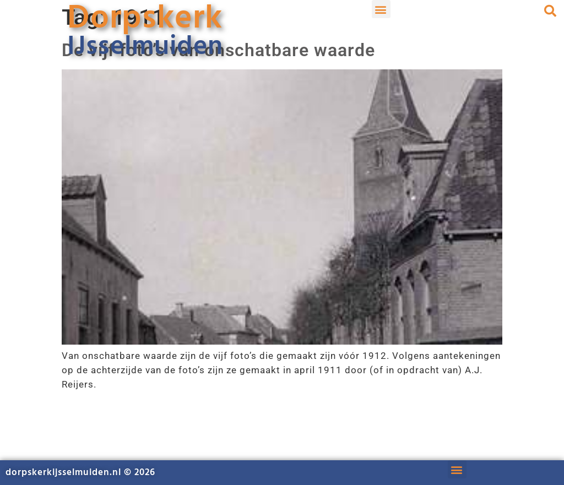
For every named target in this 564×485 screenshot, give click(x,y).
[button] (381, 9)
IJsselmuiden (145, 47)
